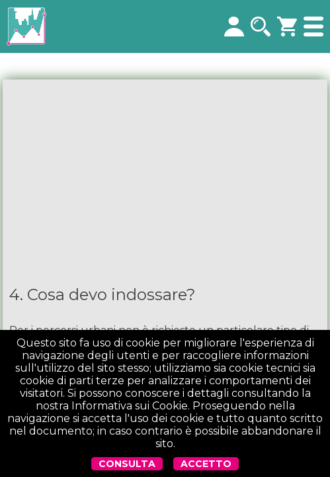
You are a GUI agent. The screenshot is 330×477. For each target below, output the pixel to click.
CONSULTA (127, 464)
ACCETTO (206, 464)
